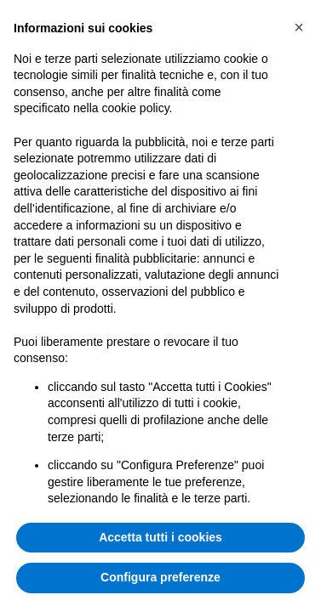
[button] (298, 27)
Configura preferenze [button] (160, 577)
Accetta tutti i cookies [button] (160, 537)
